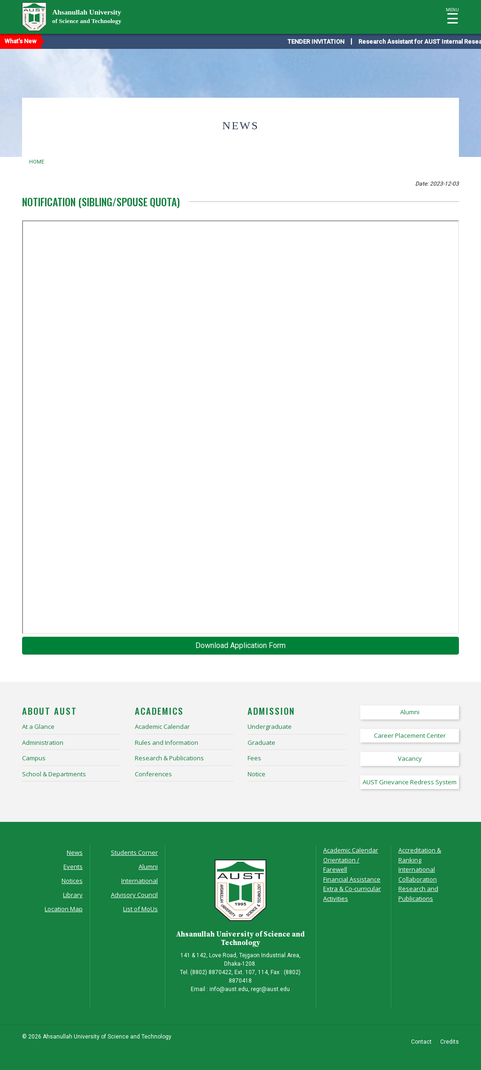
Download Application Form (240, 645)
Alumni (148, 866)
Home (36, 162)
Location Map (64, 909)
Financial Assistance (351, 879)
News (75, 852)
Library (73, 894)
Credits (449, 1042)
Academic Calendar (350, 850)
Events (73, 866)
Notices (72, 880)
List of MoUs (140, 909)
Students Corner (134, 852)
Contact (421, 1042)
